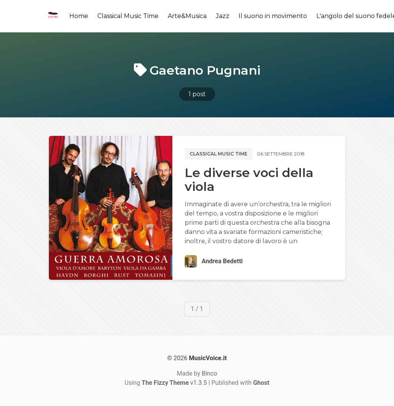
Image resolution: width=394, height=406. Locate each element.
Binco (209, 373)
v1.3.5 (174, 382)
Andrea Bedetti (222, 261)
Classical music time (218, 154)
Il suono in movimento (273, 16)
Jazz (222, 16)
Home (78, 16)
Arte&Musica (187, 16)
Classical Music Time (128, 16)
